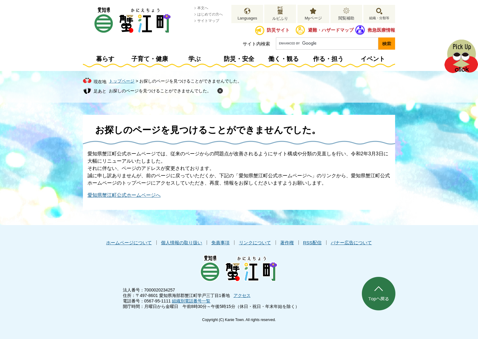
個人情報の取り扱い (181, 242)
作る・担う (328, 58)
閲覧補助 (346, 18)
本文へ (202, 8)
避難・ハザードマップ (331, 30)
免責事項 (220, 242)
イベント (373, 58)
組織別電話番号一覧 (191, 300)
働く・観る (283, 58)
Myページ (313, 18)
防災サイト (278, 30)
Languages (247, 18)
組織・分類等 (379, 18)
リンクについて (255, 242)
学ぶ (194, 58)
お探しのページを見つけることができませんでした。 (160, 90)
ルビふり (280, 18)
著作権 (287, 242)
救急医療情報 (381, 30)
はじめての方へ (210, 14)
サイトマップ (208, 21)
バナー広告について (351, 242)
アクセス (242, 295)
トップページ (121, 81)
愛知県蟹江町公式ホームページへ (124, 195)
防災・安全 (239, 58)
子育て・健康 (149, 58)
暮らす (105, 58)
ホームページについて (129, 242)
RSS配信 (312, 242)
